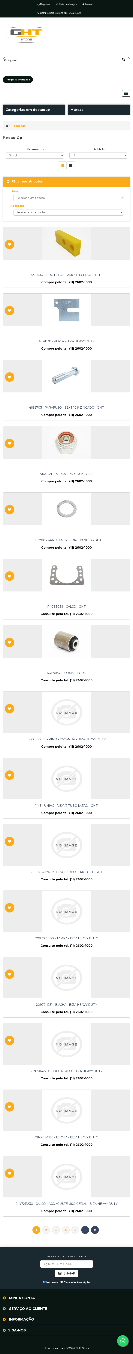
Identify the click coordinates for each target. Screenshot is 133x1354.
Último (95, 1230)
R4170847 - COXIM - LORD (66, 673)
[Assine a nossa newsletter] (66, 1264)
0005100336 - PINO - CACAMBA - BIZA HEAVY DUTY (67, 739)
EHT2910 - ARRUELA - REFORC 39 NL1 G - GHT (66, 540)
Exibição (99, 149)
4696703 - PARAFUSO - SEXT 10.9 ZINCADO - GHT (66, 407)
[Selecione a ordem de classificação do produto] (35, 155)
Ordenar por (35, 149)
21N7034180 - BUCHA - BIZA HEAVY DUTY (66, 1137)
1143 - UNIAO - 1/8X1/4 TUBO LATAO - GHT (66, 805)
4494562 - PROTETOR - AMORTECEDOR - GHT (66, 275)
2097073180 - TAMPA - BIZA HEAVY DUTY (66, 938)
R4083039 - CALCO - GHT (66, 606)
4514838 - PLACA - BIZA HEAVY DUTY (67, 341)
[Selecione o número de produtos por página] (98, 155)
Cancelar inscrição (77, 1282)
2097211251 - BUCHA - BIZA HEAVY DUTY (66, 1004)
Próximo (85, 1230)
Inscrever (53, 1282)
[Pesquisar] (66, 60)
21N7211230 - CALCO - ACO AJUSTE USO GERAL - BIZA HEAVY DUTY (66, 1204)
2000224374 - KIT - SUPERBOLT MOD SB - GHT (66, 872)
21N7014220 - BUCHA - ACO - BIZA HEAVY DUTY (66, 1071)
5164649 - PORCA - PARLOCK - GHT (66, 474)
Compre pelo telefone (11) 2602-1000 (59, 12)
